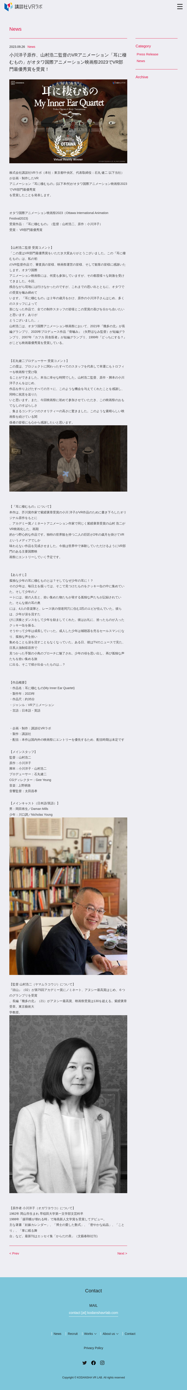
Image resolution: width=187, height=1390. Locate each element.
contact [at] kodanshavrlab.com (93, 1313)
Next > (122, 1253)
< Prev (14, 1253)
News (141, 61)
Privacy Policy (93, 1348)
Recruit (73, 1334)
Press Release (147, 54)
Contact (130, 1334)
